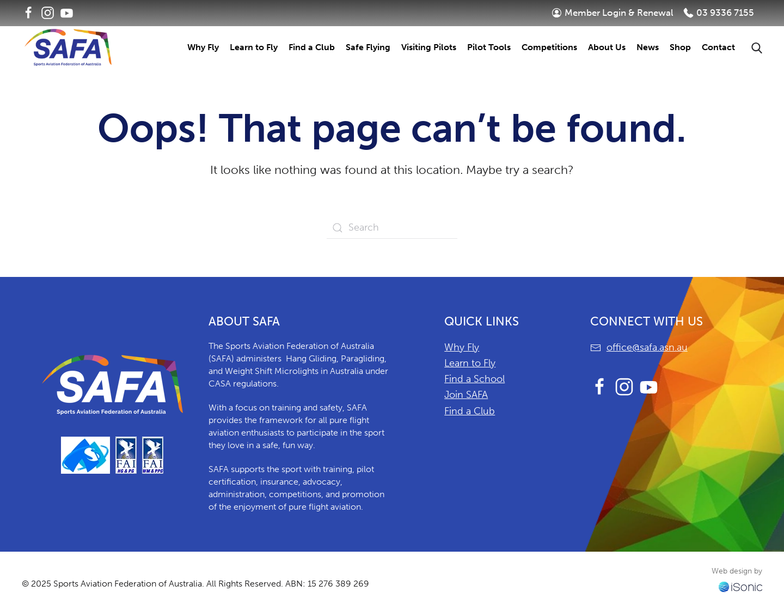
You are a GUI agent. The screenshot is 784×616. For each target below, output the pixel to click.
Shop (680, 47)
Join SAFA (466, 395)
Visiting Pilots (428, 47)
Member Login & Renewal (612, 12)
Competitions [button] (549, 47)
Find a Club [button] (312, 47)
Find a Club (469, 411)
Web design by (737, 571)
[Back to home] (68, 47)
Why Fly (461, 347)
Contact (718, 47)
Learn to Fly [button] (254, 47)
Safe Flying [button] (368, 47)
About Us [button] (607, 47)
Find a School (474, 379)
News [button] (647, 47)
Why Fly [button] (203, 47)
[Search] (392, 228)
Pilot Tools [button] (489, 47)
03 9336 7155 (718, 12)
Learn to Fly (469, 363)
